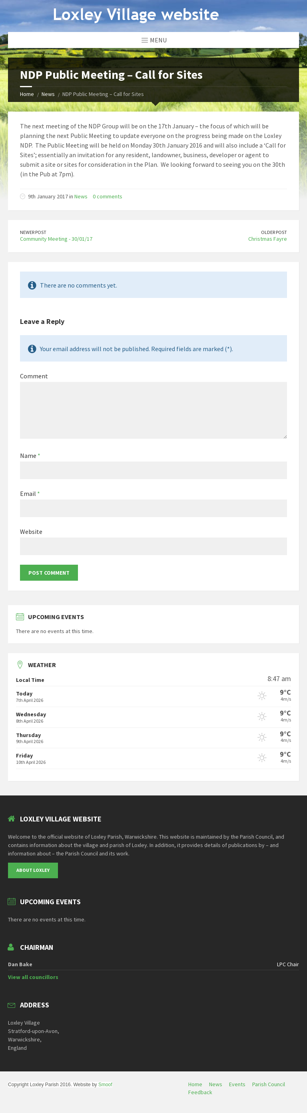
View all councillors (33, 977)
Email (30, 494)
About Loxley (33, 870)
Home (27, 94)
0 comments (107, 196)
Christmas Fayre (267, 238)
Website (31, 532)
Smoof (105, 1084)
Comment (34, 376)
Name (30, 456)
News (48, 94)
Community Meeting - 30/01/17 (56, 238)
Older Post (274, 232)
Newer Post (33, 232)
